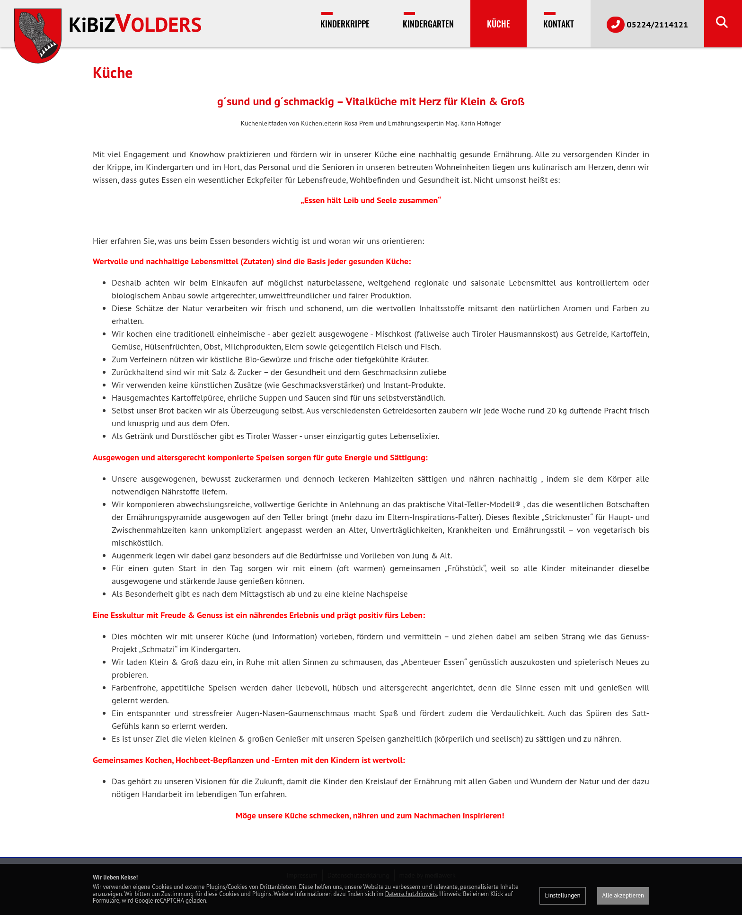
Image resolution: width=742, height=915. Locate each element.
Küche (498, 24)
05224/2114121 (647, 25)
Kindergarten (428, 24)
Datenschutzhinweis (411, 894)
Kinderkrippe (345, 24)
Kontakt (558, 24)
